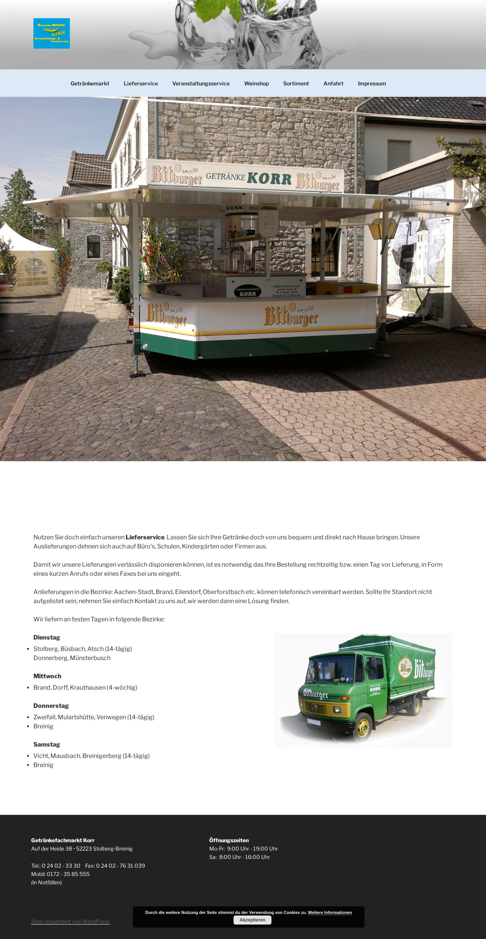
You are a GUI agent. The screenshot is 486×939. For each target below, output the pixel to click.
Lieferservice (141, 83)
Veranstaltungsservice (201, 83)
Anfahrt (333, 83)
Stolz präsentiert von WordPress (70, 921)
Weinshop (256, 83)
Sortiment (296, 83)
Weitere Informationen (330, 912)
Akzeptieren (252, 920)
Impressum (372, 83)
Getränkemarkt (90, 83)
